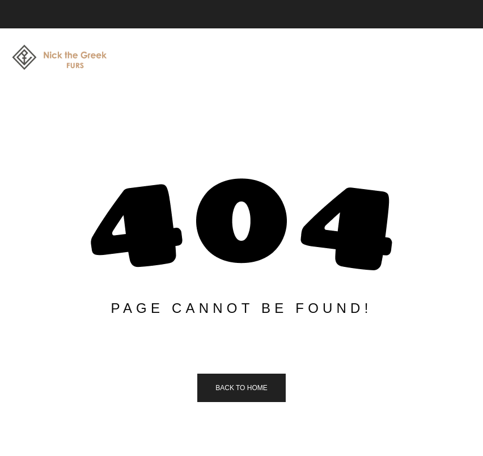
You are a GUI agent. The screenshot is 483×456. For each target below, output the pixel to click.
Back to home (241, 388)
